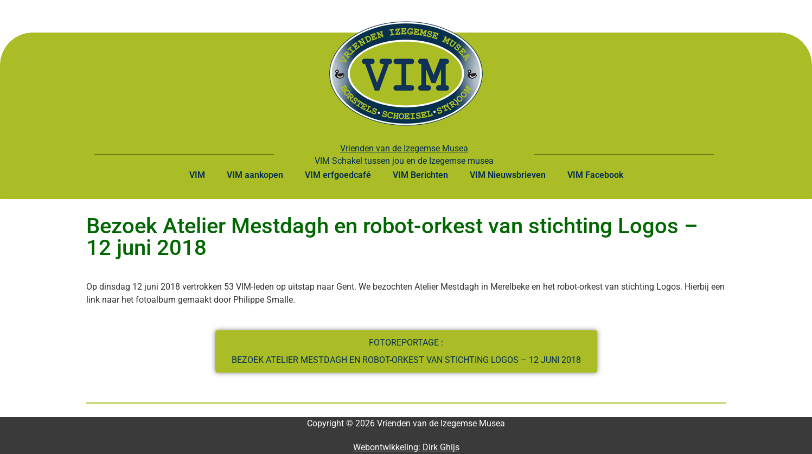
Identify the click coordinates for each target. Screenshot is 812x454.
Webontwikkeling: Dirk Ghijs (406, 447)
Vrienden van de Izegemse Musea (404, 148)
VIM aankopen (255, 175)
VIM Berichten (420, 175)
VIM (197, 175)
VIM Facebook (595, 175)
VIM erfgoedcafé (338, 175)
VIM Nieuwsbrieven (508, 175)
